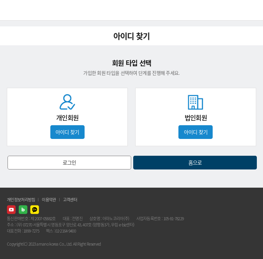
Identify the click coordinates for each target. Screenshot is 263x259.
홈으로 (195, 162)
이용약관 (49, 200)
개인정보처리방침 (21, 200)
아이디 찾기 (67, 132)
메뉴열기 (252, 10)
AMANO (24, 10)
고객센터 (70, 200)
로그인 (69, 162)
